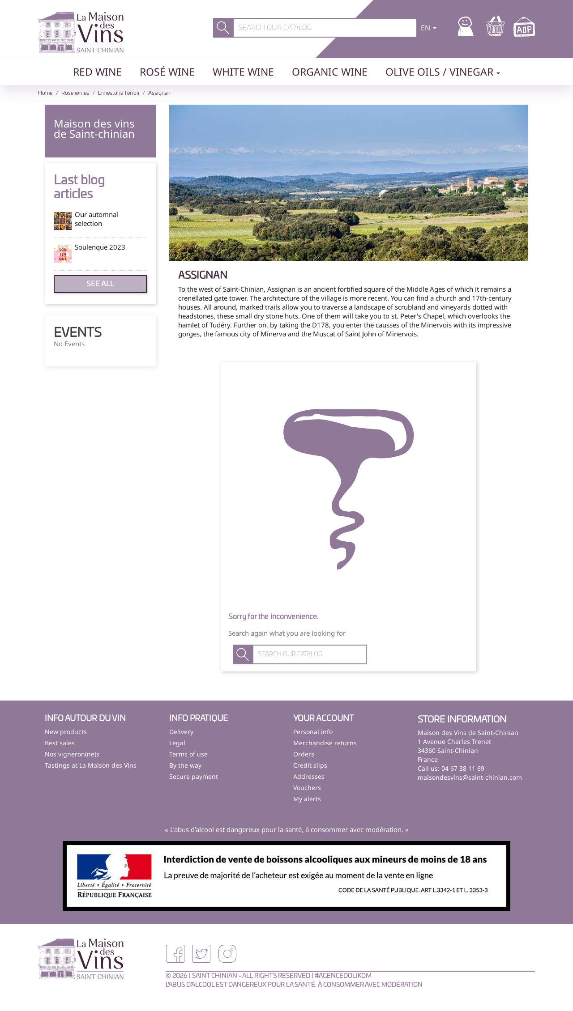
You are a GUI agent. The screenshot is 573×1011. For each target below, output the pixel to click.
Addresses (309, 776)
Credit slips (310, 765)
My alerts (307, 798)
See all (100, 284)
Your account (323, 719)
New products (66, 731)
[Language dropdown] (430, 28)
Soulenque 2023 (100, 246)
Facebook (175, 954)
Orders (303, 754)
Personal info (313, 731)
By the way (185, 765)
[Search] (325, 28)
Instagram (227, 954)
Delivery (181, 731)
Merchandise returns (325, 743)
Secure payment (193, 776)
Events (78, 333)
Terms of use (188, 754)
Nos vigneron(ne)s (72, 754)
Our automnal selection (96, 219)
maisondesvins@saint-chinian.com (470, 777)
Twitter (201, 954)
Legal (177, 743)
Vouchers (307, 787)
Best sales (60, 743)
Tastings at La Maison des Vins (91, 765)
